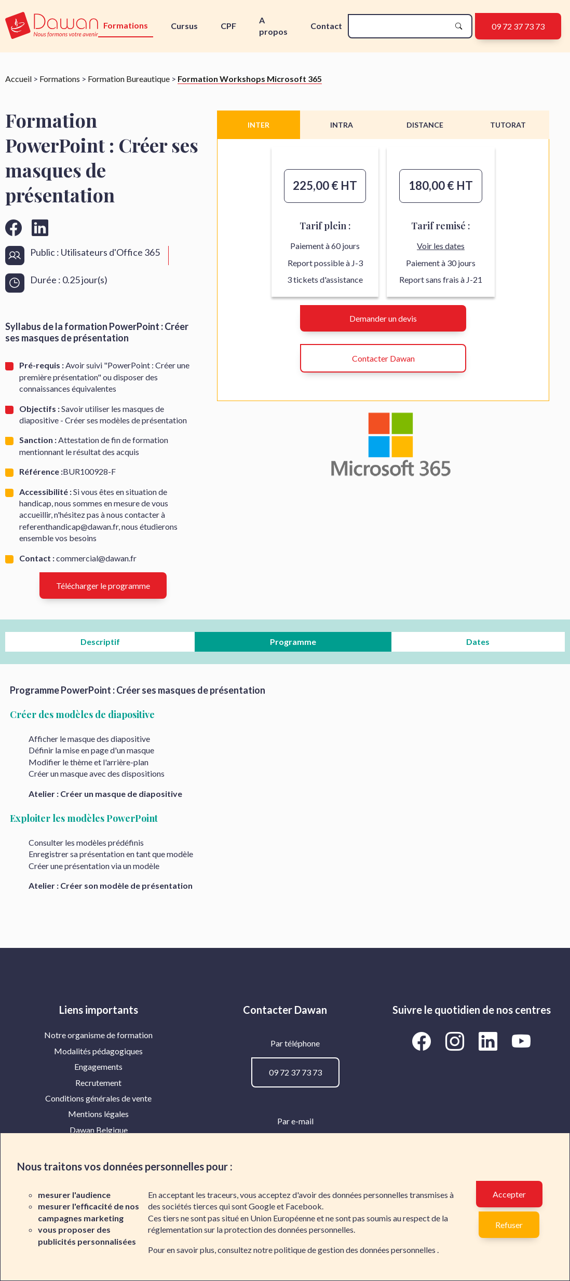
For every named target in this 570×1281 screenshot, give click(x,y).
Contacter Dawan (383, 358)
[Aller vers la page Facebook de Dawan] (423, 1040)
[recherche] (401, 26)
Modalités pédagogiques (98, 1051)
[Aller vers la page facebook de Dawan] (13, 227)
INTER (258, 124)
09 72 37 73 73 (518, 26)
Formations (125, 25)
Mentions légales (98, 1114)
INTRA (341, 124)
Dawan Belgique (99, 1130)
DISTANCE (424, 124)
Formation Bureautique (129, 79)
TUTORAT (508, 124)
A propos (273, 25)
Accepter (509, 1194)
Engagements (98, 1066)
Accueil (18, 79)
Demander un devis (383, 318)
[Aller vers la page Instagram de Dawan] (456, 1040)
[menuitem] (98, 1035)
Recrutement (98, 1082)
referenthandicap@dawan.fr (68, 526)
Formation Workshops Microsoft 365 (250, 79)
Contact (326, 26)
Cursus (184, 26)
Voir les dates (441, 246)
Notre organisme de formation (98, 1035)
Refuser (509, 1225)
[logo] (51, 26)
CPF (228, 26)
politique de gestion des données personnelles (355, 1250)
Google (262, 1206)
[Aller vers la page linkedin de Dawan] (40, 227)
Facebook (304, 1206)
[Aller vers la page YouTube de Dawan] (521, 1040)
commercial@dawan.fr (96, 558)
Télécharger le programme (103, 585)
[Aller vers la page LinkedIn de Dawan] (490, 1040)
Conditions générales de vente (98, 1098)
